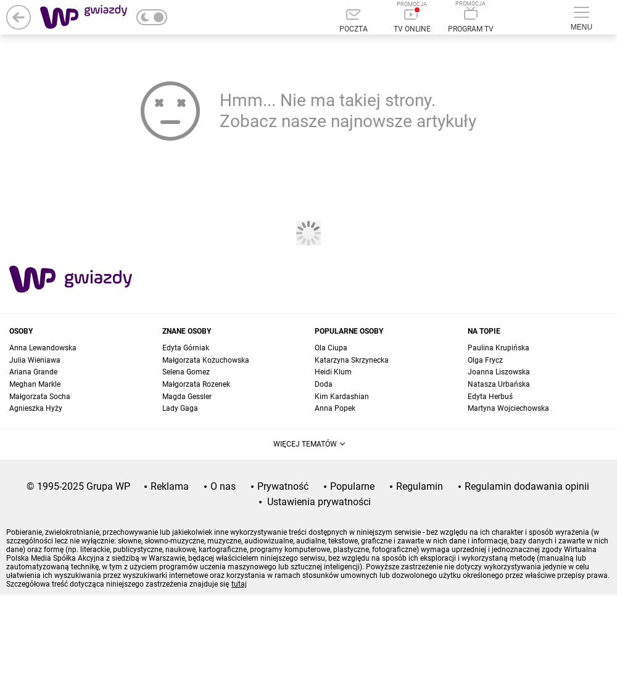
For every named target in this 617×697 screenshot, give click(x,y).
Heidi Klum (333, 372)
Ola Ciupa (331, 348)
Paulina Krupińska (498, 348)
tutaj (239, 584)
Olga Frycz (485, 360)
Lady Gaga (180, 408)
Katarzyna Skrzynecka (352, 360)
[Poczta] (353, 21)
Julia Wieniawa (34, 360)
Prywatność (282, 486)
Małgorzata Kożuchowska (205, 360)
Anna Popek (335, 408)
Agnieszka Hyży (35, 408)
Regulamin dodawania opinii (527, 486)
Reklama (170, 486)
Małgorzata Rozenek (196, 384)
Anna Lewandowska (43, 348)
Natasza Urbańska (499, 384)
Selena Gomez (186, 372)
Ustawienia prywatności (319, 502)
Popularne (352, 486)
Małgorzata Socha (39, 396)
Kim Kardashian (342, 396)
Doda (324, 384)
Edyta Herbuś (490, 396)
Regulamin (419, 486)
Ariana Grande (33, 372)
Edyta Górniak (185, 348)
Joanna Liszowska (499, 372)
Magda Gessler (187, 396)
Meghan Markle (34, 384)
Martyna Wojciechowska (508, 408)
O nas (223, 486)
